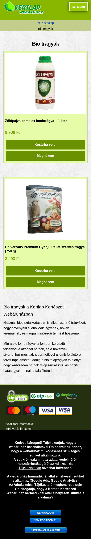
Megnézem (45, 155)
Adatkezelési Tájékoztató (45, 530)
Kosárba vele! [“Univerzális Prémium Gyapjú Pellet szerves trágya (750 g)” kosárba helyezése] (45, 271)
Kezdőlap (48, 23)
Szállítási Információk (20, 424)
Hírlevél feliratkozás (19, 428)
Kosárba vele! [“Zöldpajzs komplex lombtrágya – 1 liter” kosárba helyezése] (45, 144)
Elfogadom (45, 512)
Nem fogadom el (45, 520)
